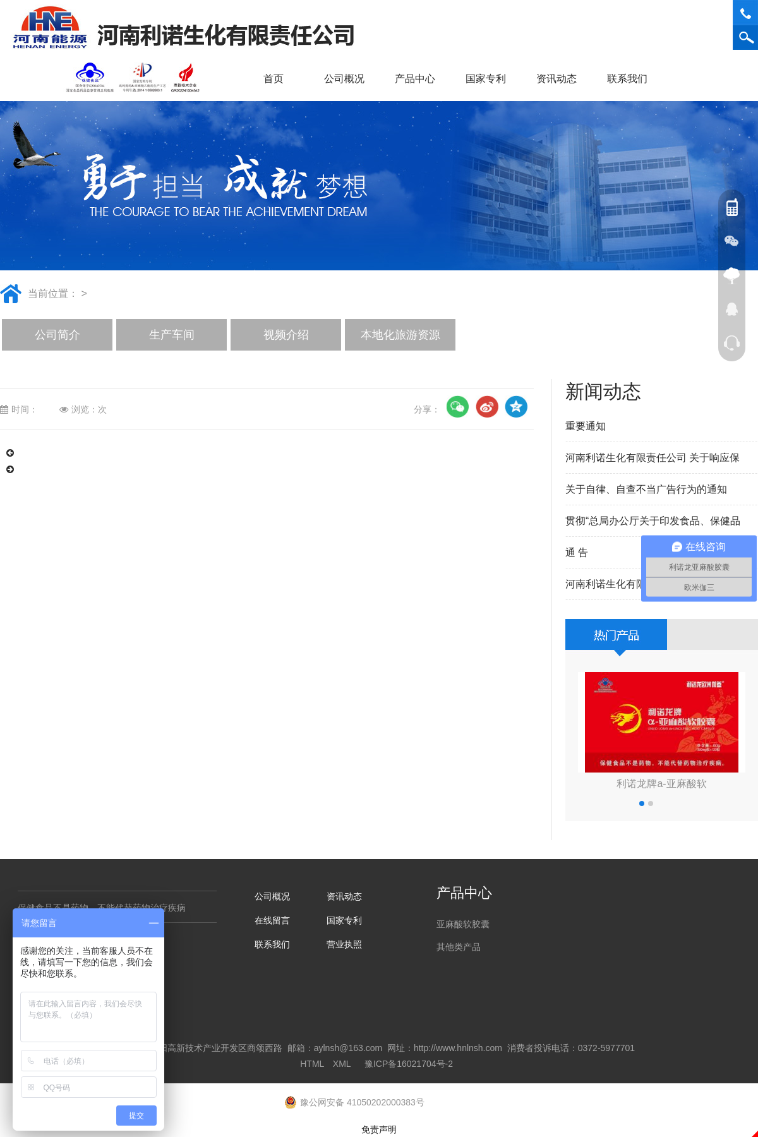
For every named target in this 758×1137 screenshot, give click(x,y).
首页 (273, 78)
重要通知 (585, 426)
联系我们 (631, 78)
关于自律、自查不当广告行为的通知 (646, 489)
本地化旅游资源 (400, 334)
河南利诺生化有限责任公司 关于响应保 (652, 457)
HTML (312, 1064)
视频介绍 (286, 334)
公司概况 (348, 78)
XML (342, 1064)
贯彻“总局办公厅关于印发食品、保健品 (652, 520)
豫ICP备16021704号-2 (408, 1064)
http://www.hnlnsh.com (458, 1048)
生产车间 (172, 334)
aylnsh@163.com (348, 1048)
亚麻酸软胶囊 (463, 924)
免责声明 (379, 1129)
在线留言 (272, 920)
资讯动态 (561, 78)
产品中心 (419, 78)
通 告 (576, 552)
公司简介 (57, 334)
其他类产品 (458, 947)
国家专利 (486, 78)
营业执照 (344, 944)
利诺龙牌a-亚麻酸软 (661, 783)
